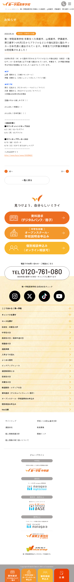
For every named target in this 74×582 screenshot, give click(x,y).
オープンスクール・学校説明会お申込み (18, 398)
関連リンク (41, 433)
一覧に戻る (27, 180)
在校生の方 (6, 376)
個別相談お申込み (9, 404)
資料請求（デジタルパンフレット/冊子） (18, 393)
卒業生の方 (6, 382)
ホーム (7, 9)
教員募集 (40, 427)
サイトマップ (10, 421)
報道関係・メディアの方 (12, 387)
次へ (63, 171)
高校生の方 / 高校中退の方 (13, 338)
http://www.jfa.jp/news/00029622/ (18, 155)
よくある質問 (7, 360)
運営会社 (9, 427)
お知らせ (15, 9)
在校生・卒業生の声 (10, 327)
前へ (11, 171)
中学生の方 (6, 332)
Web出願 (5, 409)
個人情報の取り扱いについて (17, 440)
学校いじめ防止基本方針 (47, 421)
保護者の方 (6, 343)
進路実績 (5, 349)
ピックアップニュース (11, 365)
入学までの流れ (8, 354)
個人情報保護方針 (12, 433)
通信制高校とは (8, 371)
